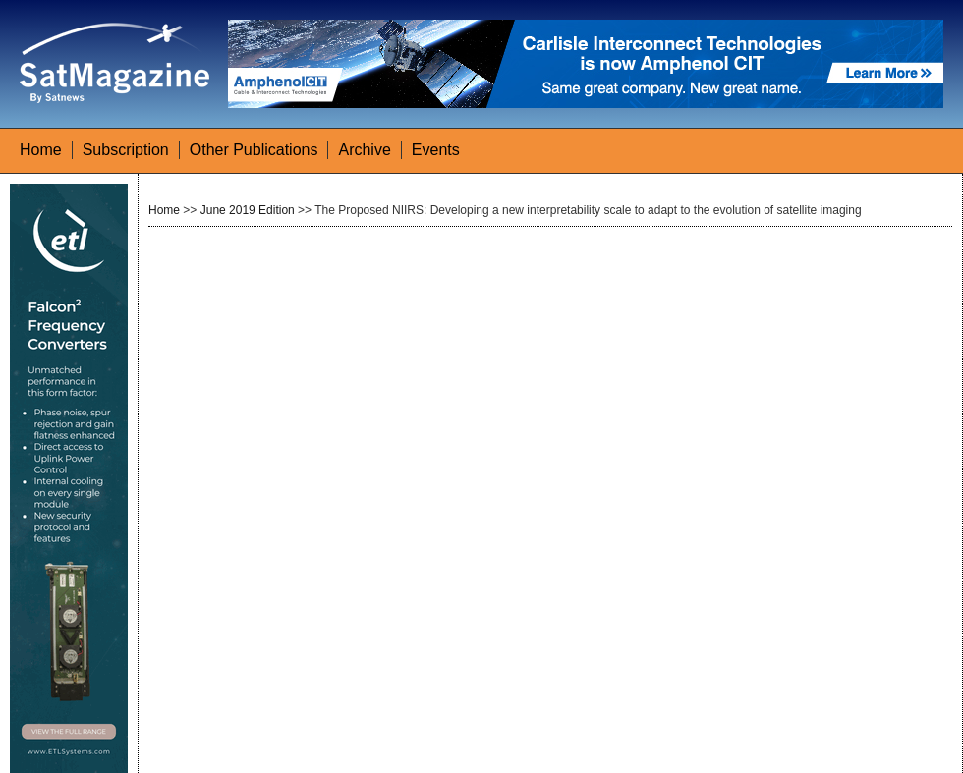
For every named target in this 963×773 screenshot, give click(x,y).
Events (436, 149)
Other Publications (254, 149)
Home (41, 149)
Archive (364, 149)
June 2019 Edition (247, 210)
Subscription (126, 149)
